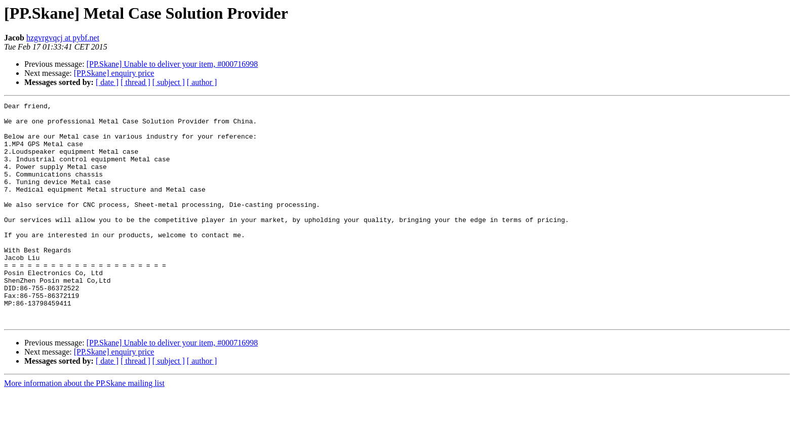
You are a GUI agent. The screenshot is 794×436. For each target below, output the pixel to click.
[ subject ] (168, 82)
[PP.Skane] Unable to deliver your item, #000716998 (172, 64)
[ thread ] (135, 82)
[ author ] (202, 82)
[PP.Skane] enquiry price (114, 73)
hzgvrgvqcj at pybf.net (62, 37)
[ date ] (107, 82)
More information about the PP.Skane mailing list (84, 427)
